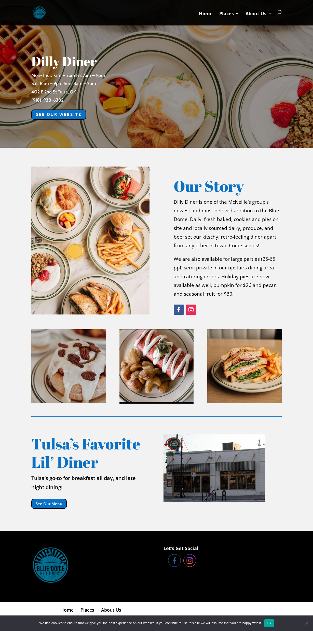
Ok (269, 623)
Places (226, 14)
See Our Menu (49, 503)
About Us (256, 14)
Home (206, 14)
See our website (58, 114)
